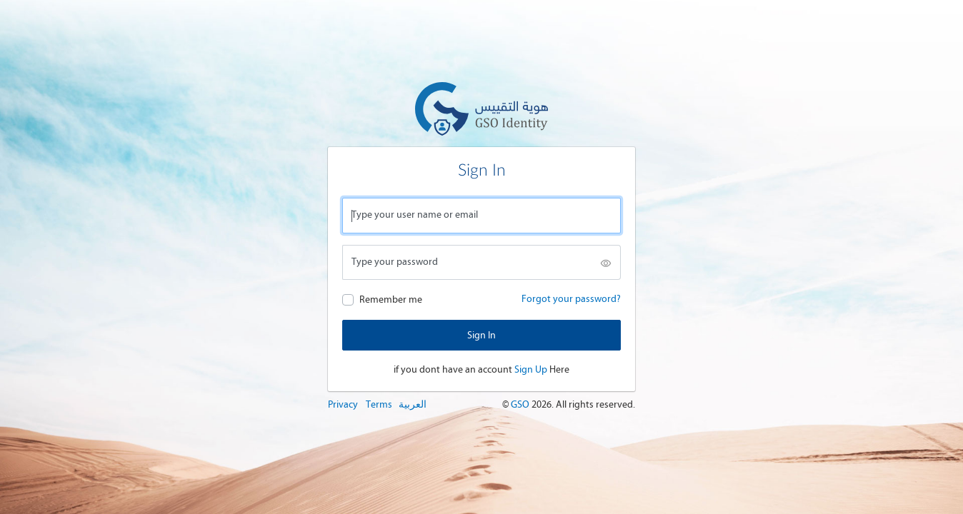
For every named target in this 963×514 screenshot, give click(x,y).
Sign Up (530, 369)
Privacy (343, 404)
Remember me (390, 299)
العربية (412, 404)
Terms (379, 404)
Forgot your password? (571, 299)
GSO (521, 404)
